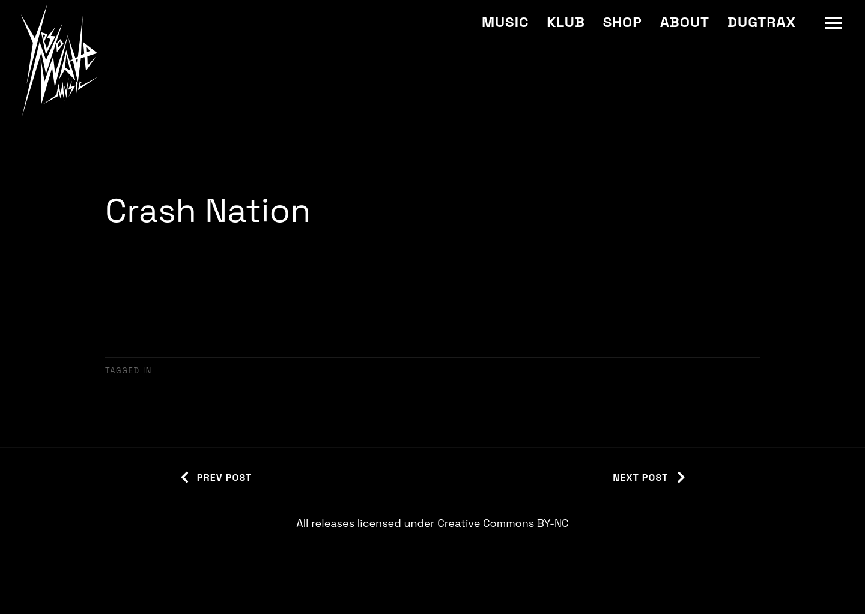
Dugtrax (761, 22)
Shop (622, 22)
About (684, 22)
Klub (565, 22)
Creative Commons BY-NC (502, 523)
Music (505, 22)
